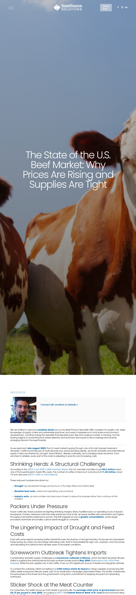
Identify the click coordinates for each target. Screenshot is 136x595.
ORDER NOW (106, 7)
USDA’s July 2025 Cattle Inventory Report (48, 470)
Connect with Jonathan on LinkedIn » (59, 405)
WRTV (59, 593)
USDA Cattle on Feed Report (42, 475)
